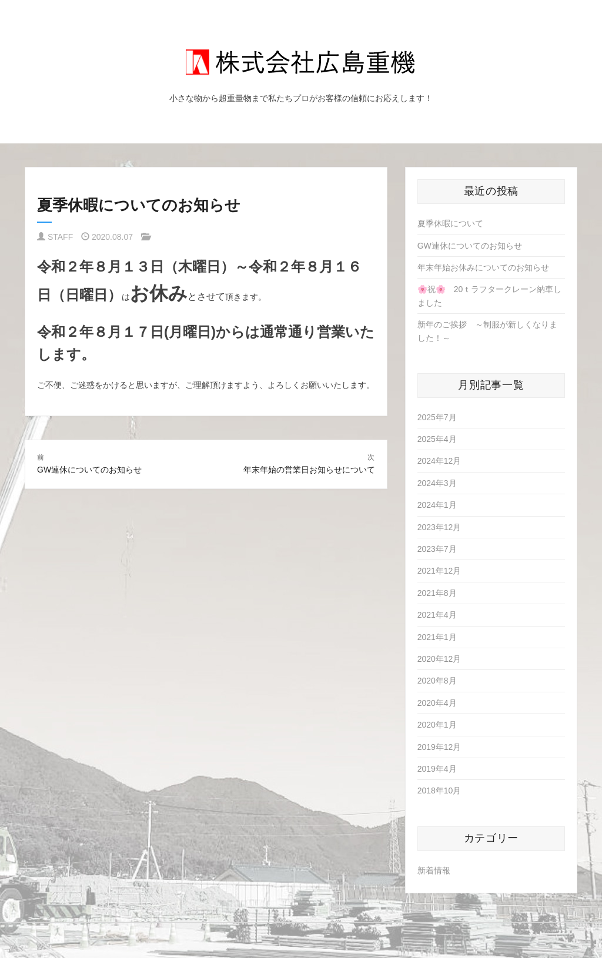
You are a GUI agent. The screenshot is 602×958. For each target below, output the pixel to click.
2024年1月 (437, 505)
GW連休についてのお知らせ (469, 245)
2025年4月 (437, 439)
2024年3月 (437, 483)
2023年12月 (439, 527)
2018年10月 (439, 790)
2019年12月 (439, 747)
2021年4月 (437, 614)
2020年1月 (437, 724)
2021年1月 (437, 637)
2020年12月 (439, 659)
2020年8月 (437, 680)
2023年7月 (437, 549)
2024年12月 (439, 460)
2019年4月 (437, 768)
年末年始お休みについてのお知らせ (483, 267)
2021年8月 (437, 593)
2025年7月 (437, 417)
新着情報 (433, 870)
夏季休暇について (450, 223)
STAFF (60, 237)
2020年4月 (437, 703)
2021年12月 (439, 570)
